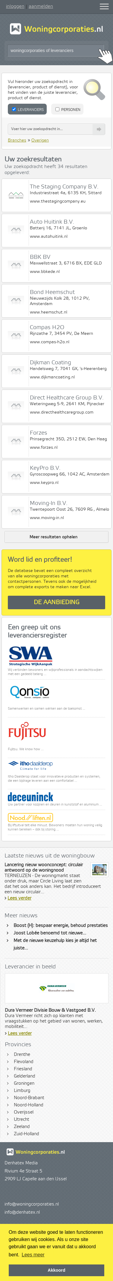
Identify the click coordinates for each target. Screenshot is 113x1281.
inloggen (15, 6)
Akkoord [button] (56, 1270)
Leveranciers (28, 109)
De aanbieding (57, 602)
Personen (67, 109)
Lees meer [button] (33, 1254)
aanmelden (41, 6)
